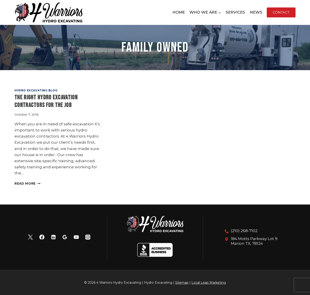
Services (235, 12)
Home (178, 12)
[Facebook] (42, 237)
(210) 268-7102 (244, 230)
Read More (27, 183)
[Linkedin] (53, 237)
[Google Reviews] (65, 237)
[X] (30, 237)
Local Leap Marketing (208, 283)
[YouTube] (76, 237)
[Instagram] (88, 237)
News (256, 12)
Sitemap (181, 283)
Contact (281, 12)
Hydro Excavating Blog (36, 90)
